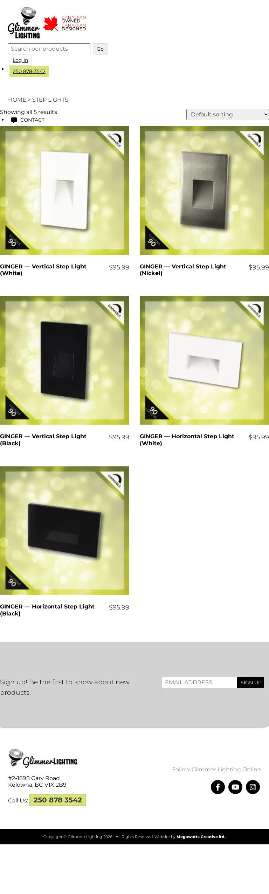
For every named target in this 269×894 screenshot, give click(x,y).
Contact (33, 120)
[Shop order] (227, 114)
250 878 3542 (58, 800)
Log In (21, 60)
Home (17, 99)
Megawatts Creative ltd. (201, 836)
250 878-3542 (30, 71)
